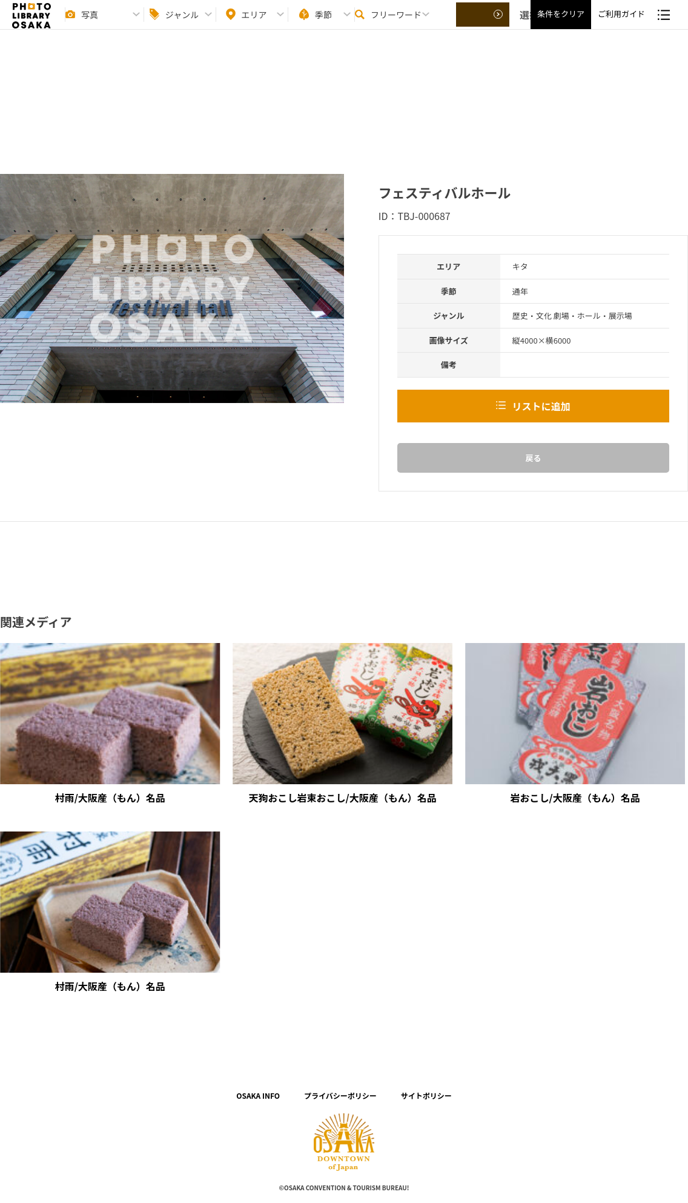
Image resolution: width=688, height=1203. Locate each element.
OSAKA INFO (258, 1095)
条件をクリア (560, 24)
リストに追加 (541, 406)
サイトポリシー (426, 1095)
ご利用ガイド (621, 24)
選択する (483, 25)
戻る (533, 458)
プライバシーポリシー (340, 1095)
